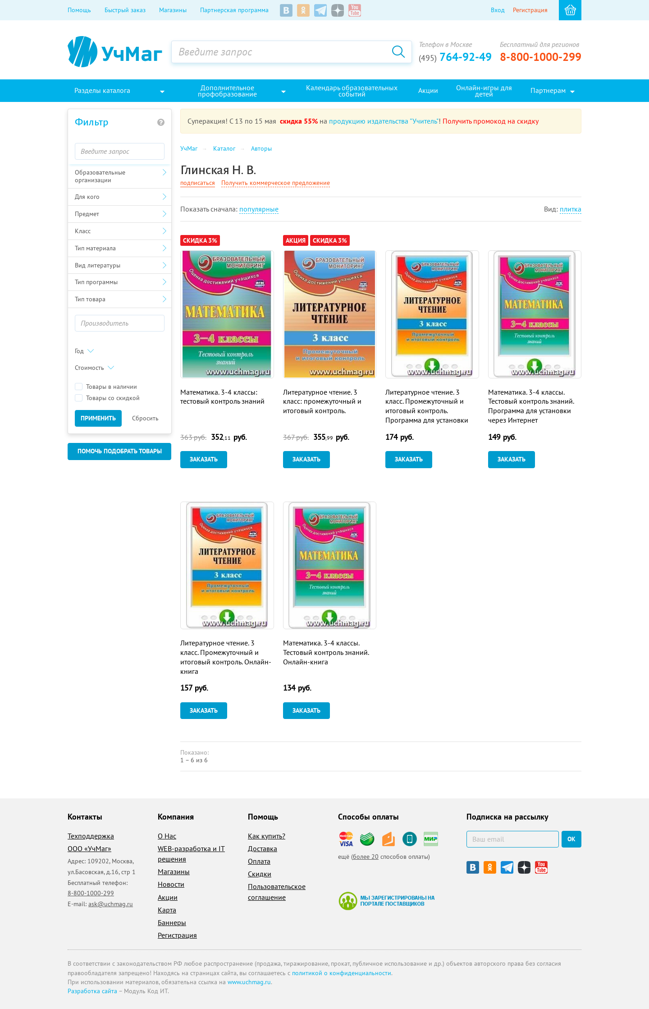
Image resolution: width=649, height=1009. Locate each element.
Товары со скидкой (107, 398)
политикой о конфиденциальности (341, 973)
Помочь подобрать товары (120, 451)
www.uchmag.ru (249, 982)
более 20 (366, 856)
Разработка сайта (92, 991)
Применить (98, 418)
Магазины (173, 10)
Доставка (262, 848)
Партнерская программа (234, 10)
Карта (167, 909)
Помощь (79, 10)
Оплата (259, 861)
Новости (171, 884)
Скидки (259, 873)
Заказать (204, 459)
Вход (498, 10)
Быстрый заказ (125, 10)
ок (571, 839)
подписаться (197, 183)
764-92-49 (455, 57)
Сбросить (145, 418)
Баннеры (172, 922)
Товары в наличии (106, 387)
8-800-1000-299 (540, 57)
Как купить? (266, 835)
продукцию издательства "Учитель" (384, 120)
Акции (168, 897)
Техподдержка (91, 835)
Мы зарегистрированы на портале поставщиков (386, 900)
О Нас (167, 835)
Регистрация (530, 10)
